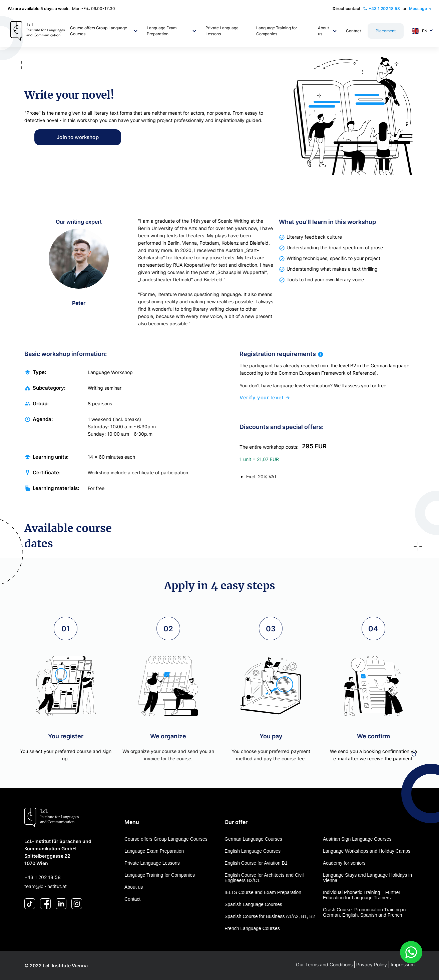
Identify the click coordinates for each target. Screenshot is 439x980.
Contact (132, 899)
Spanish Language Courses (253, 904)
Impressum (403, 964)
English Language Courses (253, 851)
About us (133, 887)
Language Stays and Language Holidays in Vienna (367, 877)
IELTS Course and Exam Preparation (263, 892)
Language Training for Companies (159, 875)
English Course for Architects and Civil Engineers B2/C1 (264, 877)
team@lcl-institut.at (45, 886)
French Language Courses (252, 928)
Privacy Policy (371, 964)
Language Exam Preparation (154, 851)
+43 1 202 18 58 (42, 877)
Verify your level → (265, 403)
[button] (104, 31)
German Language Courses (253, 839)
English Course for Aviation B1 (256, 863)
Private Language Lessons (152, 863)
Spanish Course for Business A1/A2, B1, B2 (270, 916)
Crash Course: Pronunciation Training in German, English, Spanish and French (364, 912)
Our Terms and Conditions (324, 964)
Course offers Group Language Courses (165, 839)
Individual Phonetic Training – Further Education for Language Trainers (361, 895)
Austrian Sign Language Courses (357, 839)
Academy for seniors (344, 863)
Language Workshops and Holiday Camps (366, 851)
